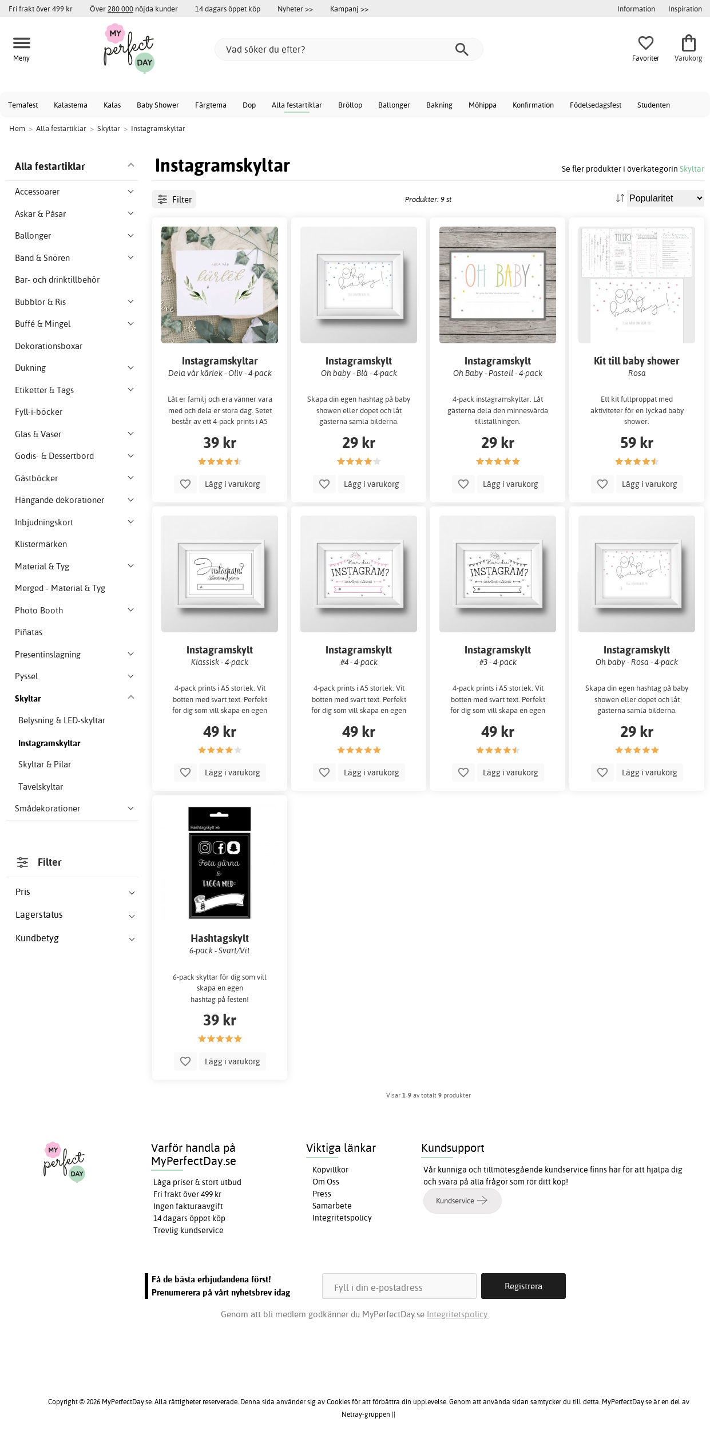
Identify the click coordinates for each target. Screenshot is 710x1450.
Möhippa (483, 104)
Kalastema (71, 104)
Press (321, 1193)
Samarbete (332, 1206)
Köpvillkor (330, 1169)
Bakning (439, 104)
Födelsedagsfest (595, 104)
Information (636, 8)
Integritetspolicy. (458, 1314)
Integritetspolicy (342, 1218)
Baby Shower (158, 104)
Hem (17, 128)
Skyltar (692, 168)
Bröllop (350, 104)
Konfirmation (533, 104)
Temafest (23, 104)
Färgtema (211, 104)
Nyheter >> (295, 8)
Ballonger (394, 104)
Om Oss (325, 1181)
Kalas (112, 104)
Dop (249, 104)
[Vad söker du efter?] (349, 49)
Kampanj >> (349, 8)
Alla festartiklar (297, 104)
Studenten (653, 104)
